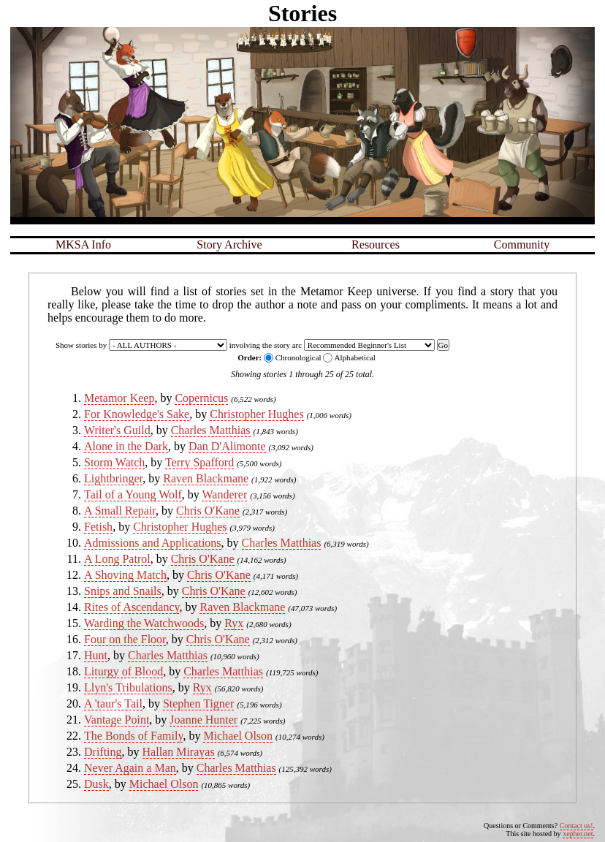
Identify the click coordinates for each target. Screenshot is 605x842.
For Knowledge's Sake (136, 414)
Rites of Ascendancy (131, 607)
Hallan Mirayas (178, 752)
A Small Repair (120, 510)
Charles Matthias (211, 430)
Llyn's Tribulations (128, 687)
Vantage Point (116, 719)
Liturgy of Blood (123, 671)
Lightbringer (113, 478)
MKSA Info (83, 244)
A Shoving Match (125, 575)
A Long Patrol (117, 559)
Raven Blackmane (205, 478)
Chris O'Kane (208, 510)
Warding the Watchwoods (144, 623)
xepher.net (578, 834)
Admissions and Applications (152, 542)
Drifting (103, 752)
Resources (375, 244)
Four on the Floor (125, 639)
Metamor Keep (119, 398)
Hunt (95, 655)
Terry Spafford (199, 462)
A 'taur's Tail (113, 703)
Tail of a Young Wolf (133, 494)
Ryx (233, 623)
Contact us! (576, 826)
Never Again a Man (130, 768)
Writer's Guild (117, 430)
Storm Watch (114, 462)
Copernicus (201, 398)
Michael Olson (238, 735)
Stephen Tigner (198, 703)
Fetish (98, 526)
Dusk (96, 784)
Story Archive (229, 244)
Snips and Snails (122, 591)
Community (521, 244)
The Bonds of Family (133, 735)
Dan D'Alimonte (227, 446)
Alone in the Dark (126, 446)
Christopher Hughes (256, 414)
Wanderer (224, 494)
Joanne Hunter (203, 719)
